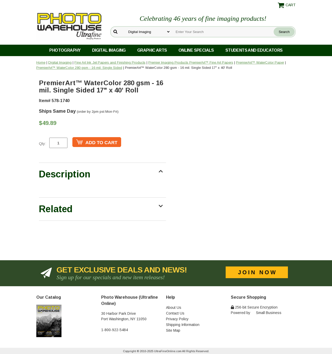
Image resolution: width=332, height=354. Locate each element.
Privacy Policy (177, 319)
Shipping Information (182, 325)
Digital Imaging (109, 50)
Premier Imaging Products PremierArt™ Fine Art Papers (190, 62)
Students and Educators (254, 50)
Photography (64, 50)
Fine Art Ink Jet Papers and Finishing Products (110, 62)
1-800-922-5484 (114, 330)
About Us (173, 307)
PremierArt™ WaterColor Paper (260, 62)
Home (40, 62)
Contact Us (175, 313)
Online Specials (196, 50)
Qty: (42, 143)
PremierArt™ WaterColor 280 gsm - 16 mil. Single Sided (79, 68)
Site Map (173, 330)
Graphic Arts (152, 50)
